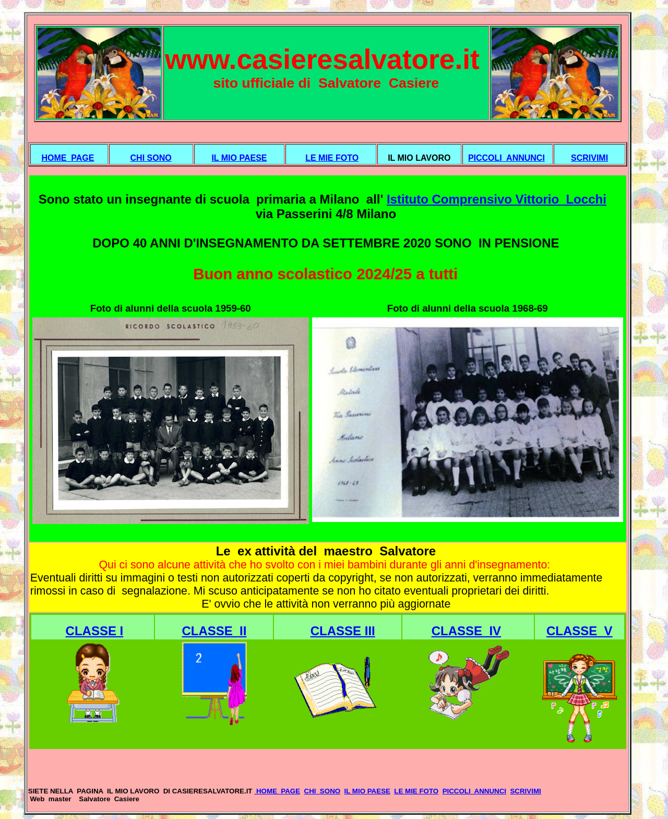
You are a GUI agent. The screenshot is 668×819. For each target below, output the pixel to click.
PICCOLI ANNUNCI (506, 157)
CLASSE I (95, 631)
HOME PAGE (67, 157)
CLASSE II (214, 631)
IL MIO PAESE (239, 157)
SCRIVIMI (589, 157)
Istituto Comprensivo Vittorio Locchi (496, 199)
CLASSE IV (466, 631)
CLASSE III (343, 631)
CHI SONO (151, 157)
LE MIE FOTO (332, 157)
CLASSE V (579, 631)
